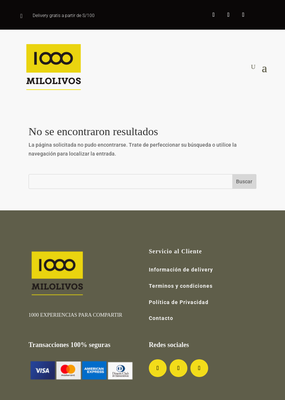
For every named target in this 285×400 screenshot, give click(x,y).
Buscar (244, 181)
